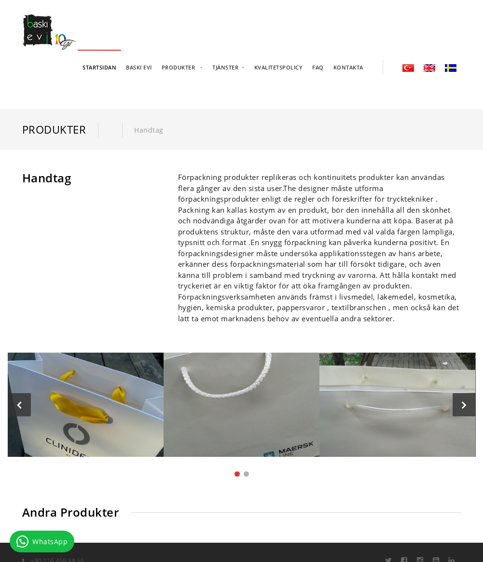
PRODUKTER (179, 67)
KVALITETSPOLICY (278, 67)
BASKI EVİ (139, 67)
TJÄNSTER (225, 67)
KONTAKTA (348, 67)
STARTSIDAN (99, 67)
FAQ (318, 67)
